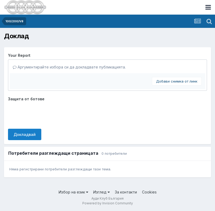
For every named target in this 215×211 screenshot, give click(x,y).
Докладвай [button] (25, 134)
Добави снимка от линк (176, 81)
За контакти (126, 192)
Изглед (101, 192)
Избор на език (73, 192)
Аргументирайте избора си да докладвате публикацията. (69, 67)
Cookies (149, 192)
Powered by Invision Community (107, 203)
